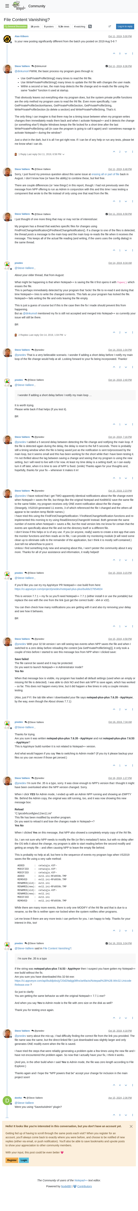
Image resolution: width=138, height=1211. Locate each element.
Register (12, 1160)
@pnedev (37, 350)
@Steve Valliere (41, 169)
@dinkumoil (38, 66)
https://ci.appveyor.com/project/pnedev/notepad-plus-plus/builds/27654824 (59, 589)
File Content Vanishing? (57, 948)
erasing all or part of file (106, 174)
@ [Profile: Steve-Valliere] (24, 268)
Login (24, 1160)
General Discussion (15, 26)
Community (36, 6)
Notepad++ (81, 1180)
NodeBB (66, 1186)
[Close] (131, 1126)
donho (18, 1098)
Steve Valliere (22, 66)
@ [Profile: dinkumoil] (22, 71)
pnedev (19, 263)
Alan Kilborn (22, 36)
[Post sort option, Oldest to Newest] (110, 26)
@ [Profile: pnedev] (20, 354)
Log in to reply (125, 26)
